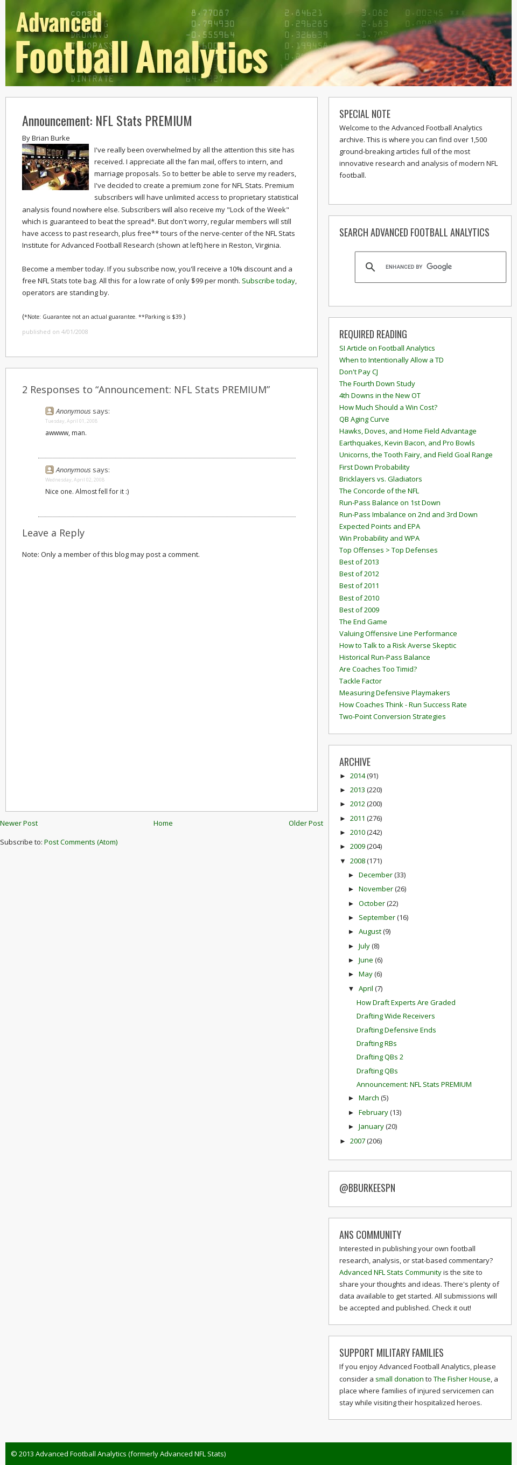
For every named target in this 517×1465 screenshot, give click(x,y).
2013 (358, 789)
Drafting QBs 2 (380, 1057)
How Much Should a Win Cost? (388, 407)
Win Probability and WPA (379, 538)
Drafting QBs (377, 1071)
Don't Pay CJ (358, 371)
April (367, 988)
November (377, 889)
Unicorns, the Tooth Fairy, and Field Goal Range (416, 454)
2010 (358, 832)
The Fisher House (462, 1379)
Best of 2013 (359, 562)
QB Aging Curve (364, 419)
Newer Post (19, 823)
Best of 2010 (359, 598)
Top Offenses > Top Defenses (388, 550)
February (374, 1112)
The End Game (363, 621)
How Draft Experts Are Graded (406, 1002)
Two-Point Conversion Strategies (392, 716)
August (371, 931)
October (373, 903)
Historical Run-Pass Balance (384, 657)
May (366, 974)
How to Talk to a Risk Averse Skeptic (397, 645)
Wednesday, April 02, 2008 (74, 479)
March (370, 1098)
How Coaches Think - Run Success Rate (403, 704)
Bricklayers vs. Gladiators (380, 479)
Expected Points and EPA (379, 526)
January (372, 1126)
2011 (358, 818)
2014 (358, 775)
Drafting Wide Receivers (396, 1016)
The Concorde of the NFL (379, 491)
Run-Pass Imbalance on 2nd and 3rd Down (408, 514)
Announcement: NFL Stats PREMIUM (107, 120)
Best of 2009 (359, 610)
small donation (399, 1379)
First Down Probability (374, 467)
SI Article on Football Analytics (387, 348)
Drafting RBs (377, 1043)
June (367, 960)
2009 (358, 846)
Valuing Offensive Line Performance (398, 633)
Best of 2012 (359, 573)
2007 (358, 1141)
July (365, 946)
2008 (358, 861)
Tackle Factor (360, 681)
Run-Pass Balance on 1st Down (390, 502)
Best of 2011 (359, 585)
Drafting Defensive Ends (396, 1030)
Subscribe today (268, 280)
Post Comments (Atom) (80, 842)
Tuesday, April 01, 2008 (71, 420)
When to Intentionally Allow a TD (391, 360)
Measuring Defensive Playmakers (394, 692)
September (378, 917)
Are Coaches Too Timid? (378, 669)
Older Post (306, 823)
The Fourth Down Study (377, 383)
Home (163, 823)
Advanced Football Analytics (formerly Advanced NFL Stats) (131, 1454)
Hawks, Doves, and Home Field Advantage (408, 431)
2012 (358, 803)
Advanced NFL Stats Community (390, 1272)
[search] (429, 267)
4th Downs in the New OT (380, 395)
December (376, 875)
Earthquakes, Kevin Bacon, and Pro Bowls (407, 443)
